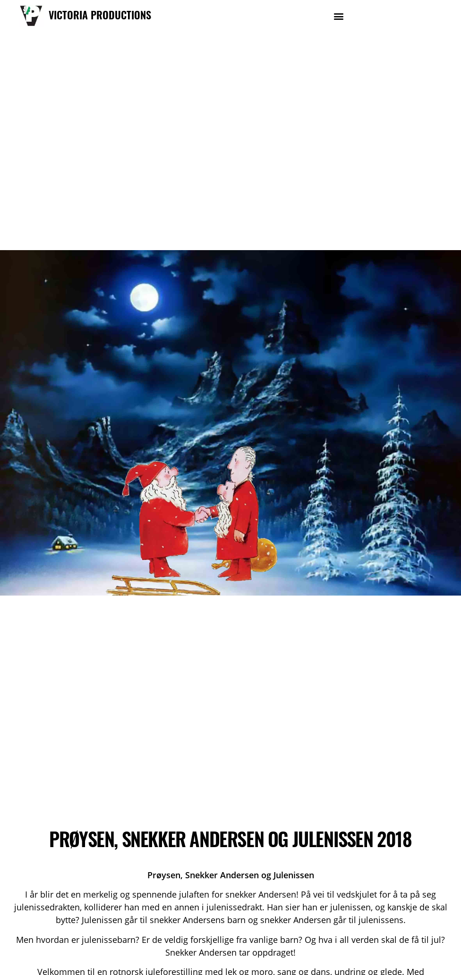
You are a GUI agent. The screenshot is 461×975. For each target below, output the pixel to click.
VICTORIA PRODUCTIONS (100, 14)
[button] (338, 16)
